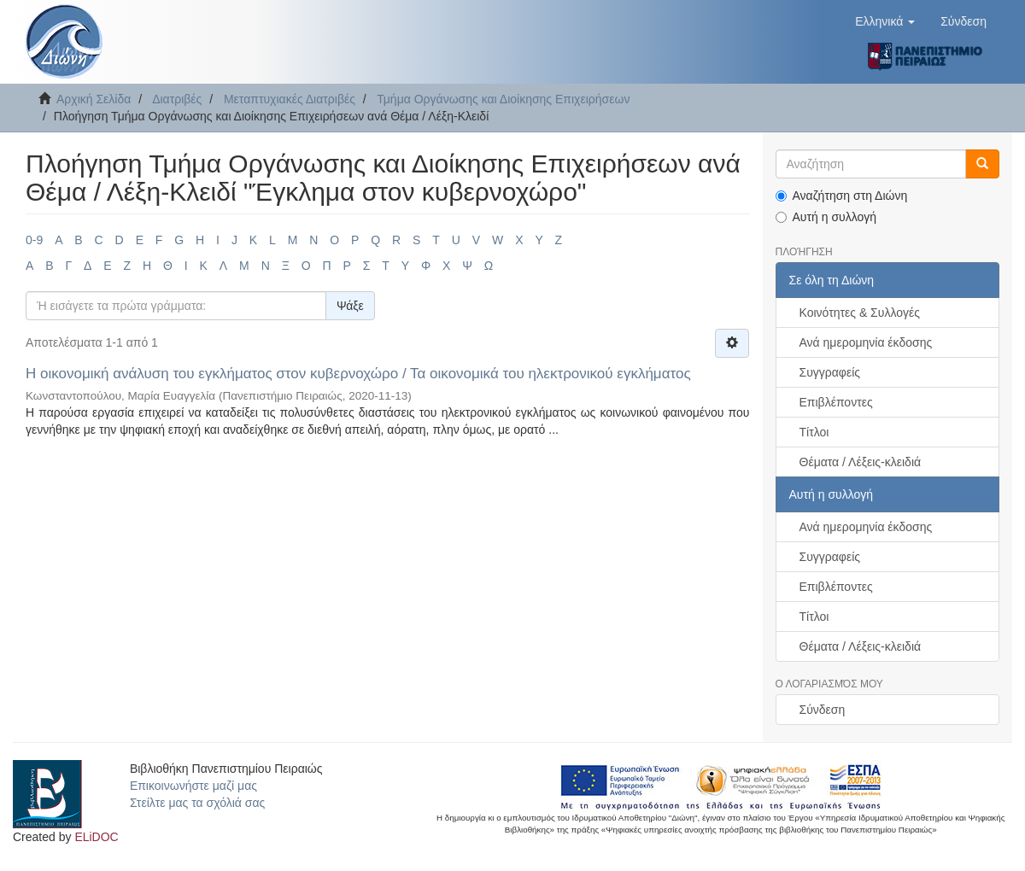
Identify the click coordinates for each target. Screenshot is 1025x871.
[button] (885, 21)
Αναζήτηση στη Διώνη (842, 195)
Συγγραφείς (830, 372)
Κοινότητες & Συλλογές (860, 312)
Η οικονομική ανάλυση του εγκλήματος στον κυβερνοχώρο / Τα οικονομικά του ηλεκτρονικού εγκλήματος (358, 373)
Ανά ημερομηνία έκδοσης (866, 342)
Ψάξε (350, 306)
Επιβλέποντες (836, 402)
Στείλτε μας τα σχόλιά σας (197, 803)
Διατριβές (177, 99)
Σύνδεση (823, 709)
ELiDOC (96, 837)
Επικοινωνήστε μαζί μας (193, 785)
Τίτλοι (814, 432)
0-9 (34, 240)
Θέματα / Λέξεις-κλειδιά (861, 462)
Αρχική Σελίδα (93, 99)
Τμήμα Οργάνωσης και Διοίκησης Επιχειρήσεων (503, 99)
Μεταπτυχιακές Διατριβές (289, 99)
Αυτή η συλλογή (826, 217)
